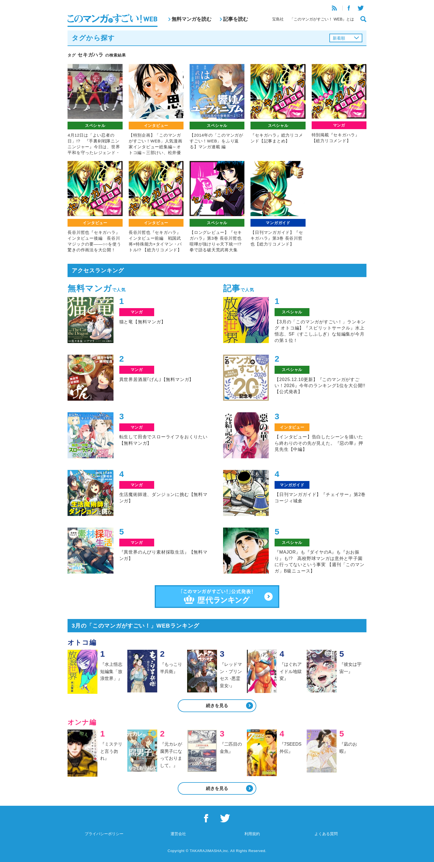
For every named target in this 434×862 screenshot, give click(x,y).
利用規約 (252, 834)
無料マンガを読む (191, 19)
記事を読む (235, 19)
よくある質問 (326, 834)
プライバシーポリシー (104, 834)
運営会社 (178, 834)
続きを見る (217, 705)
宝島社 (278, 19)
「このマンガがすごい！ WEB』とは (322, 19)
